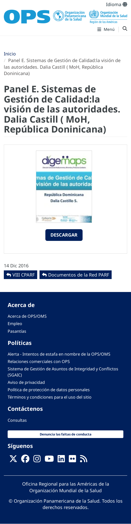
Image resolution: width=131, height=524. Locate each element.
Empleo (15, 323)
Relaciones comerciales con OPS (39, 361)
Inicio (10, 54)
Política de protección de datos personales (49, 389)
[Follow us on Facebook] (25, 460)
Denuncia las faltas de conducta (65, 434)
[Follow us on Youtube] (49, 460)
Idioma (116, 4)
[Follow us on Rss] (83, 460)
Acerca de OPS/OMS (27, 316)
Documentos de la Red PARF (78, 275)
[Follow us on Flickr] (72, 460)
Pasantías (17, 331)
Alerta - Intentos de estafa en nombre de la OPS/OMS (59, 354)
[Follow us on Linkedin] (61, 460)
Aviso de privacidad (26, 382)
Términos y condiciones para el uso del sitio (49, 397)
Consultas (17, 420)
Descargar (63, 235)
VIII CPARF (23, 275)
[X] (13, 460)
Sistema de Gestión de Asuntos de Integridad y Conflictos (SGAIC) (63, 371)
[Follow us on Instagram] (37, 460)
